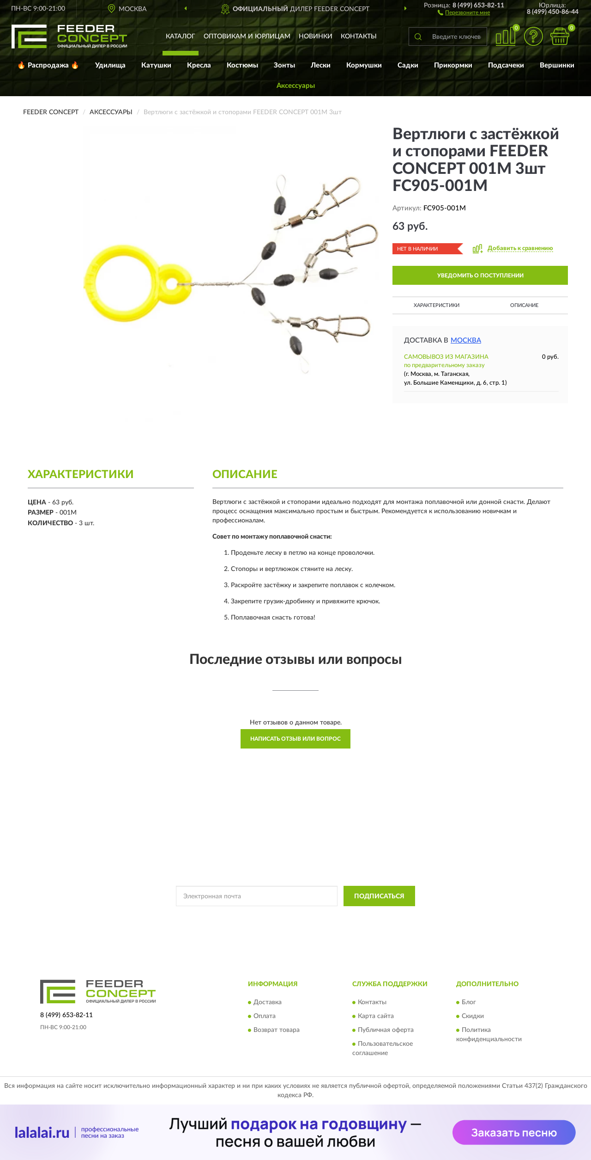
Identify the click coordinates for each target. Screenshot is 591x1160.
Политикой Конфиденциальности (282, 917)
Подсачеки (506, 65)
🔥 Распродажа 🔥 (48, 65)
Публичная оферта (386, 1030)
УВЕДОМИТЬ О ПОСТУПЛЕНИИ (480, 275)
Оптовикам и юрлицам (247, 36)
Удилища (110, 65)
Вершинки (557, 65)
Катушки (156, 65)
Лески (321, 65)
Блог (469, 1002)
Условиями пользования (363, 917)
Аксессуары (296, 85)
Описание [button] (524, 305)
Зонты (284, 65)
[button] (464, 12)
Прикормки (453, 65)
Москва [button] (466, 340)
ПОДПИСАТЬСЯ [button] (379, 896)
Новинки (315, 36)
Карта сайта (376, 1016)
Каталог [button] (180, 36)
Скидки (473, 1016)
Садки (408, 65)
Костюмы (242, 65)
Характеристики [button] (436, 305)
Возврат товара (276, 1030)
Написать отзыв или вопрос (295, 739)
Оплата (264, 1016)
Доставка (267, 1002)
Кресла (199, 65)
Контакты (359, 36)
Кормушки (364, 65)
